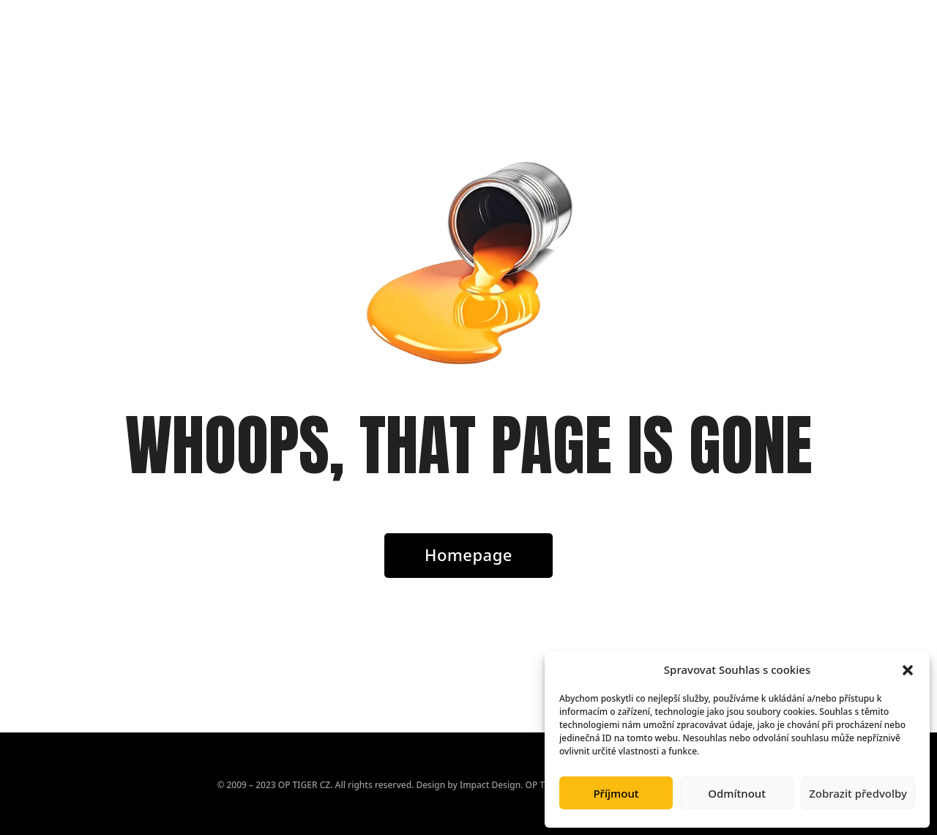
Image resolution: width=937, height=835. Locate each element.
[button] (907, 670)
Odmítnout (737, 793)
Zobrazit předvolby (858, 793)
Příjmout (615, 793)
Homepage (468, 554)
